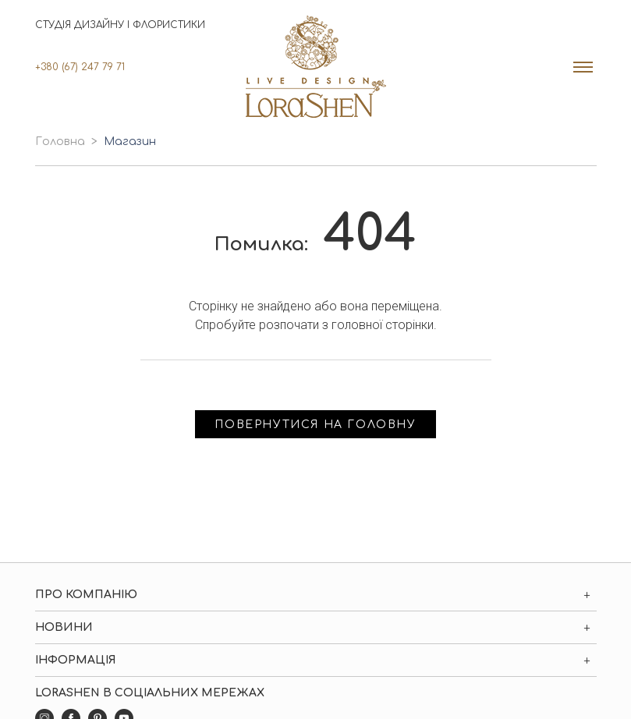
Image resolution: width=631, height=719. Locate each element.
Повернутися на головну (315, 424)
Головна (60, 141)
